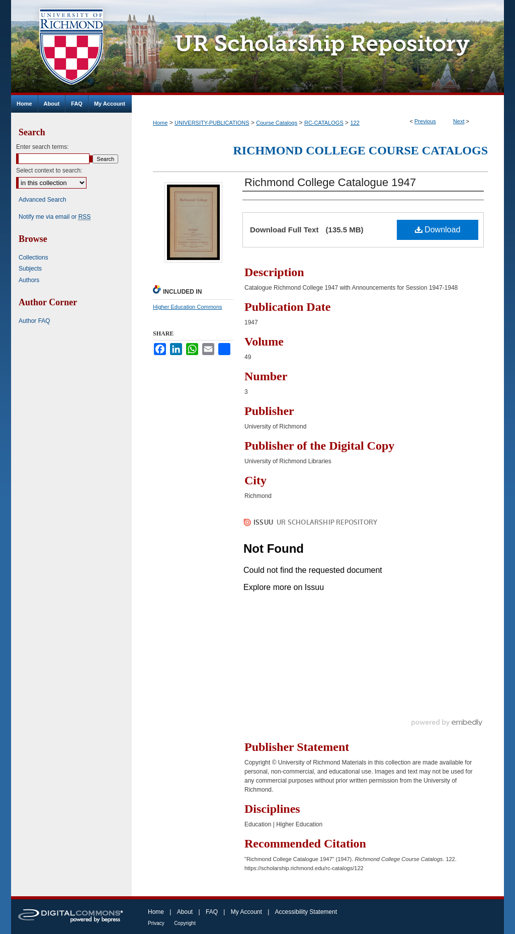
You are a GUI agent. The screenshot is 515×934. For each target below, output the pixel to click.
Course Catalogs (276, 123)
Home (160, 123)
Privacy (156, 923)
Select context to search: (49, 170)
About (185, 911)
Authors (29, 280)
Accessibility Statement (306, 911)
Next (459, 121)
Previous (425, 121)
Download (438, 229)
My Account (246, 911)
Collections (33, 257)
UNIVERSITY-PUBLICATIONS (212, 123)
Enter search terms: (42, 146)
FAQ (212, 911)
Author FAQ (34, 320)
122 (354, 123)
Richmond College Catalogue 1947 (330, 182)
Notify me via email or (55, 216)
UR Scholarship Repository (318, 47)
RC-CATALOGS (324, 123)
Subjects (30, 268)
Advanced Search (42, 199)
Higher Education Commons (187, 307)
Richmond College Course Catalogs (360, 150)
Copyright (185, 923)
